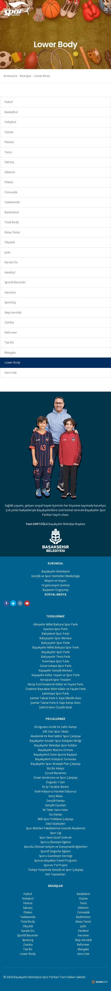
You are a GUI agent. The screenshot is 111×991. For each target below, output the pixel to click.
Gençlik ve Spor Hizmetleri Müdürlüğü (55, 576)
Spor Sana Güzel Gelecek (55, 837)
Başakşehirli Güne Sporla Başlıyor (55, 754)
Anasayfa (10, 76)
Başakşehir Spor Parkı (56, 652)
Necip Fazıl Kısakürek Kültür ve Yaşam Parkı (55, 684)
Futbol (9, 102)
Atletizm (10, 172)
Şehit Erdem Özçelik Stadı (55, 707)
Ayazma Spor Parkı (55, 629)
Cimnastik (11, 192)
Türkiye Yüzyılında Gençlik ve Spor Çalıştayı (55, 870)
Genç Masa (55, 796)
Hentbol (10, 272)
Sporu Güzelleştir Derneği (55, 856)
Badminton (12, 212)
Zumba (9, 322)
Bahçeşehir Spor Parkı (55, 643)
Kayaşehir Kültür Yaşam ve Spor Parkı (56, 675)
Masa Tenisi (12, 232)
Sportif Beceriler (15, 282)
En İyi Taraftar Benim (55, 787)
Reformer (11, 332)
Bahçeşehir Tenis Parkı (55, 657)
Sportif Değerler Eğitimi (56, 851)
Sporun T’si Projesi (55, 865)
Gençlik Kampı (55, 801)
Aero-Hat (11, 373)
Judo (8, 252)
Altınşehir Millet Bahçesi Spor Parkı (55, 624)
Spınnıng (10, 302)
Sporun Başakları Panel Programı (55, 860)
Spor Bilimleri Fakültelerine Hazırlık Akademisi (55, 828)
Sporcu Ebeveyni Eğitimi (55, 842)
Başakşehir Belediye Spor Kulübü (55, 745)
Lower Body (12, 362)
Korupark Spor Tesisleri (55, 680)
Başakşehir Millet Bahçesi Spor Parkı (55, 647)
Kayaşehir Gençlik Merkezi (55, 670)
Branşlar (25, 76)
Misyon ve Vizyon (55, 581)
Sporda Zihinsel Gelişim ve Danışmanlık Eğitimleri (55, 847)
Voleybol (10, 122)
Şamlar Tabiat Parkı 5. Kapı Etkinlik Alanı (55, 698)
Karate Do (11, 262)
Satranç (9, 162)
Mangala (10, 353)
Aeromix (10, 292)
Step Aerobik (13, 312)
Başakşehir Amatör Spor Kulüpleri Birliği (55, 741)
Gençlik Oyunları (55, 805)
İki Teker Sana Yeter (55, 810)
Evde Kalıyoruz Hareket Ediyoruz (55, 791)
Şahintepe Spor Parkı (55, 693)
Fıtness (9, 142)
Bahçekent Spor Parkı (55, 634)
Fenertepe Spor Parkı (55, 661)
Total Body (12, 222)
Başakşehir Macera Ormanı (55, 750)
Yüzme (9, 132)
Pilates (9, 182)
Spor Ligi (55, 833)
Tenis (8, 152)
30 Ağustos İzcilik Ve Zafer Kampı (55, 727)
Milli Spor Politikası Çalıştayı (55, 819)
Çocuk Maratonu (55, 773)
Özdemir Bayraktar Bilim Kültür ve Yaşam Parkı (55, 689)
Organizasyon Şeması (56, 585)
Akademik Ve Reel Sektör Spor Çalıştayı (56, 736)
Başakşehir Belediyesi (56, 571)
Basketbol (11, 112)
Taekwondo (12, 202)
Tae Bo (9, 342)
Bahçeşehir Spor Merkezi (55, 638)
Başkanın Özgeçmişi (56, 590)
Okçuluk (10, 242)
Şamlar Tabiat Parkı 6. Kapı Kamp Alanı (55, 703)
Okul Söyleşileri (55, 824)
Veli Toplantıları (55, 874)
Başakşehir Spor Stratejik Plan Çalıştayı (55, 764)
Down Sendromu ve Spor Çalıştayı (56, 778)
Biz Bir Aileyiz (55, 768)
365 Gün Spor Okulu (56, 731)
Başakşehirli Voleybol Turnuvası (55, 759)
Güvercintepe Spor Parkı (55, 666)
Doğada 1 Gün (55, 782)
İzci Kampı (55, 814)
